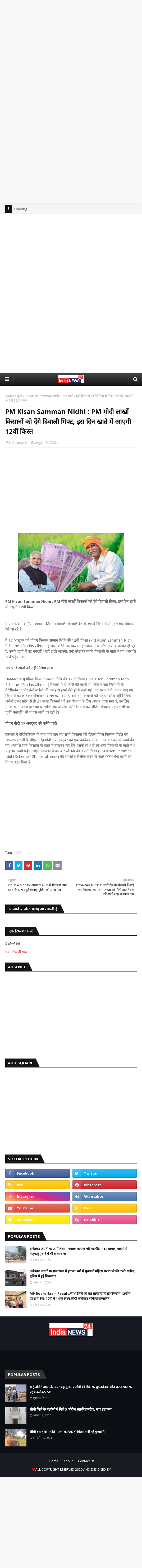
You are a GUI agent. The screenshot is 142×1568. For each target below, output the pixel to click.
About (68, 1461)
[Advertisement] (71, 52)
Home (53, 1461)
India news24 (19, 442)
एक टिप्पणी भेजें (16, 951)
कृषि (19, 396)
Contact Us (86, 1461)
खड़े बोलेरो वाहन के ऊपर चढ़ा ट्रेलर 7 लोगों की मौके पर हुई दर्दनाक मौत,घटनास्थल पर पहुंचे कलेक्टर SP (81, 1389)
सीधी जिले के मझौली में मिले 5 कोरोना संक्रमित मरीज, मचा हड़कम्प (70, 1409)
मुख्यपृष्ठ (10, 396)
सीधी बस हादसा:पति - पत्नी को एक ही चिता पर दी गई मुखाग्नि (67, 1431)
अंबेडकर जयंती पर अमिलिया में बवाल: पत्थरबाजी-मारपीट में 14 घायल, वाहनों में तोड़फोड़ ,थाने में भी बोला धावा (78, 1251)
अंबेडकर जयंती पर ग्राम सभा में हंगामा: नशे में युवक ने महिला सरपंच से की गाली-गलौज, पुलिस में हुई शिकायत (82, 1274)
